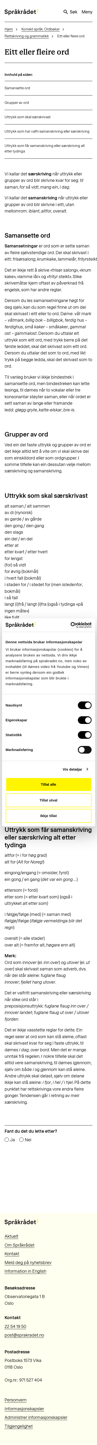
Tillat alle (48, 784)
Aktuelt (11, 1236)
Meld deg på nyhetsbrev (28, 1262)
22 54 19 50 (15, 1326)
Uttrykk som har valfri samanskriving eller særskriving (47, 131)
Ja (12, 1139)
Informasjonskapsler (24, 1408)
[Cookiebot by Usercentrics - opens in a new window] (70, 625)
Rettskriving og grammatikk (27, 36)
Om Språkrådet (19, 1245)
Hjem (9, 29)
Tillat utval (49, 800)
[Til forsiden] (21, 12)
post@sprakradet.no (24, 1335)
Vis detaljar (72, 769)
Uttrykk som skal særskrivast (28, 117)
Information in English (25, 1271)
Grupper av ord (17, 103)
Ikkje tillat (48, 816)
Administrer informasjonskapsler (36, 1417)
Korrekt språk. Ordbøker (40, 29)
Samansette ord (17, 88)
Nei (28, 1139)
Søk (70, 12)
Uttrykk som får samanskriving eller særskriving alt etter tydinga (45, 148)
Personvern (15, 1400)
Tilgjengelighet (19, 1426)
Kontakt (12, 1253)
